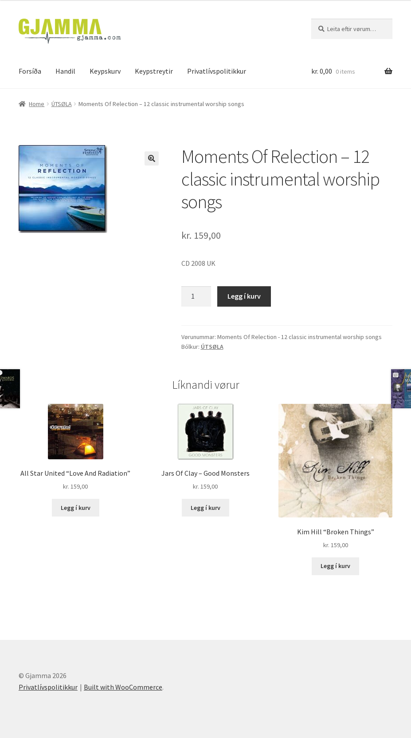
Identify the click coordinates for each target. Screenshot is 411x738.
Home (36, 104)
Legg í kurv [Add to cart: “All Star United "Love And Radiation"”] (75, 508)
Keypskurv (105, 71)
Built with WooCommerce (123, 687)
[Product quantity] (196, 296)
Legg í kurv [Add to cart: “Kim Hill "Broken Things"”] (335, 566)
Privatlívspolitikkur (216, 71)
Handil (65, 71)
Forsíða (30, 71)
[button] (152, 158)
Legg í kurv (244, 296)
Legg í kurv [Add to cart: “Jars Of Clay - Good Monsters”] (205, 508)
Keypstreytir (154, 71)
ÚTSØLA (61, 104)
